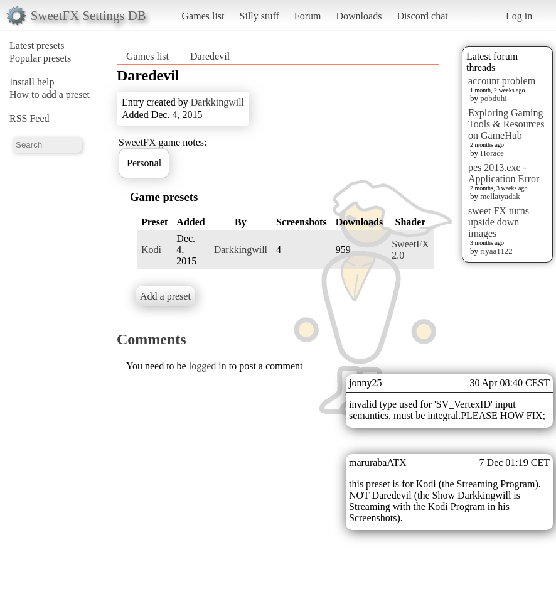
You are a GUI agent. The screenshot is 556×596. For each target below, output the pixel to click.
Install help (32, 82)
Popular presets (40, 58)
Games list (203, 16)
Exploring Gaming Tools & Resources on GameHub (506, 124)
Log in (519, 16)
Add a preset (165, 296)
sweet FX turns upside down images (498, 222)
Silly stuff (259, 16)
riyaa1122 (496, 251)
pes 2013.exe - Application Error (503, 173)
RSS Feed (29, 118)
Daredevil (210, 56)
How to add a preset (49, 94)
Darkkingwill (217, 102)
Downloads (359, 16)
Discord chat (422, 16)
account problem (501, 80)
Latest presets (37, 45)
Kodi (151, 249)
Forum (307, 16)
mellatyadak (500, 196)
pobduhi (493, 98)
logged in (208, 365)
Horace (492, 153)
